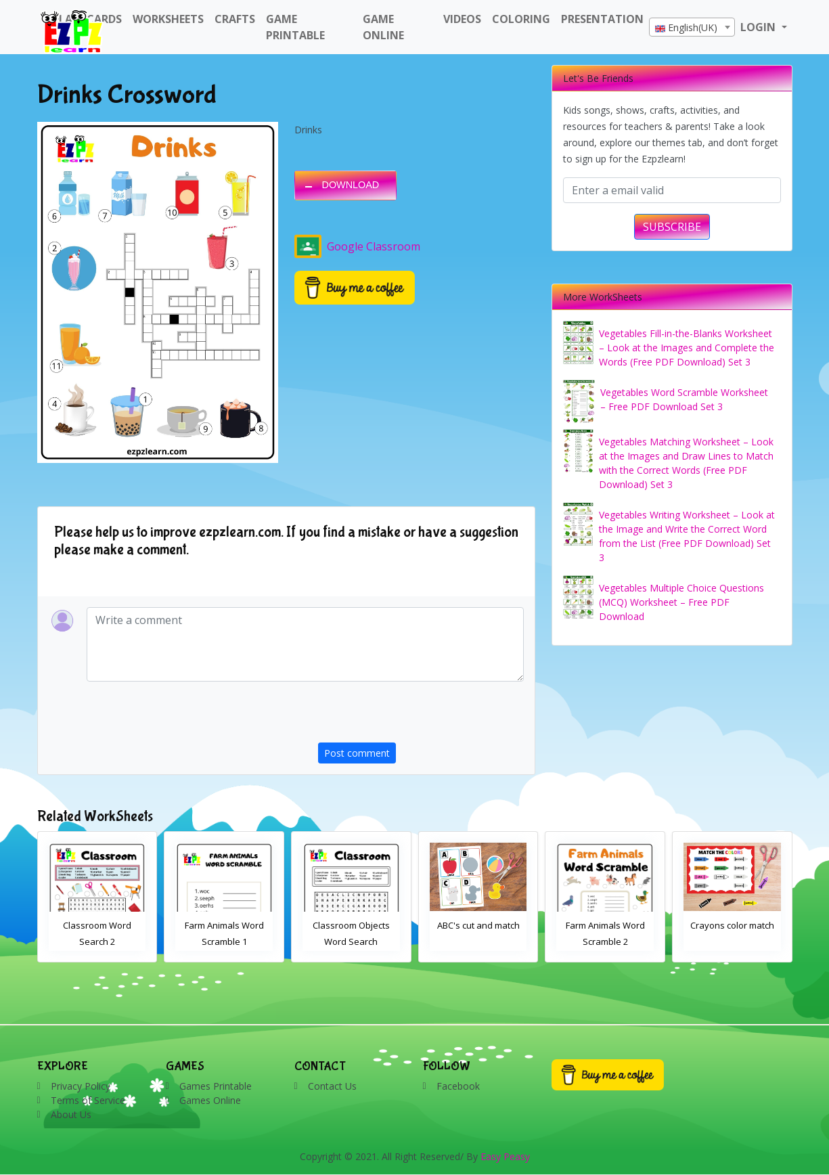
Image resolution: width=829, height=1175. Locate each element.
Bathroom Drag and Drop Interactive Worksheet (97, 941)
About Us (71, 1114)
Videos (462, 19)
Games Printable (215, 1086)
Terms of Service (88, 1100)
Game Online (383, 27)
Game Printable (295, 27)
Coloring (521, 19)
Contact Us (332, 1086)
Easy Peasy (505, 1156)
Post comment (357, 753)
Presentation (602, 19)
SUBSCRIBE (672, 226)
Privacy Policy (80, 1086)
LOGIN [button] (759, 27)
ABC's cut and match (605, 925)
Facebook (458, 1086)
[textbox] (692, 27)
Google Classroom (357, 246)
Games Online (210, 1100)
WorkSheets (168, 19)
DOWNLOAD (351, 184)
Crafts (235, 19)
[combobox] (692, 27)
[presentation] (421, 716)
